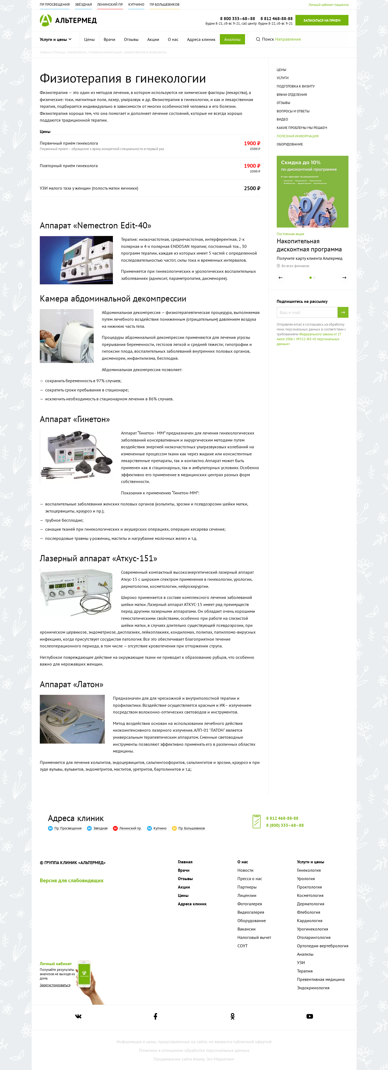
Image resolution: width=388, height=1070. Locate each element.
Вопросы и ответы (293, 111)
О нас (173, 39)
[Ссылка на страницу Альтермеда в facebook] (155, 1017)
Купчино (136, 4)
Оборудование (290, 144)
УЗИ (301, 962)
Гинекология (309, 870)
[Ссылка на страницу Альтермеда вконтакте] (78, 1017)
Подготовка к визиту (296, 86)
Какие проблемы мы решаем (302, 127)
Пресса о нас (249, 878)
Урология (306, 878)
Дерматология (310, 904)
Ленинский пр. (110, 4)
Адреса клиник (201, 39)
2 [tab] (314, 281)
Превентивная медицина (321, 979)
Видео (282, 119)
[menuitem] (89, 39)
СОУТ (242, 945)
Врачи (109, 39)
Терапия (305, 971)
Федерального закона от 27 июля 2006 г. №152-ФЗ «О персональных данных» (309, 339)
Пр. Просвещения (55, 4)
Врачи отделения (292, 94)
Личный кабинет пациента (328, 5)
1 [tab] (310, 281)
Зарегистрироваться (55, 985)
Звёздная (83, 4)
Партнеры (247, 887)
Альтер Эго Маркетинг (213, 1059)
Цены (89, 39)
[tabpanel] (312, 212)
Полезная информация (297, 136)
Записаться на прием (322, 20)
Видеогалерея (250, 912)
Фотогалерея (249, 904)
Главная (185, 862)
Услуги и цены (55, 39)
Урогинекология (312, 929)
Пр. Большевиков (165, 4)
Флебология (308, 912)
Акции (153, 39)
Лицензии (246, 895)
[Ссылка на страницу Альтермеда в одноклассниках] (232, 1017)
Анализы (232, 39)
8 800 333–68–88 (237, 18)
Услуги (283, 78)
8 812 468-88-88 (282, 818)
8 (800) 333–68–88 (285, 825)
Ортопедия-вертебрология (322, 945)
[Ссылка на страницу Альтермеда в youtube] (310, 1017)
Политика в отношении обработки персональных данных (194, 1050)
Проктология (309, 887)
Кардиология (309, 920)
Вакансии (246, 929)
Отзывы (131, 39)
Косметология (310, 895)
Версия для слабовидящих (72, 880)
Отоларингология (314, 937)
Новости (245, 870)
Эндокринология (313, 987)
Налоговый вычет (254, 937)
